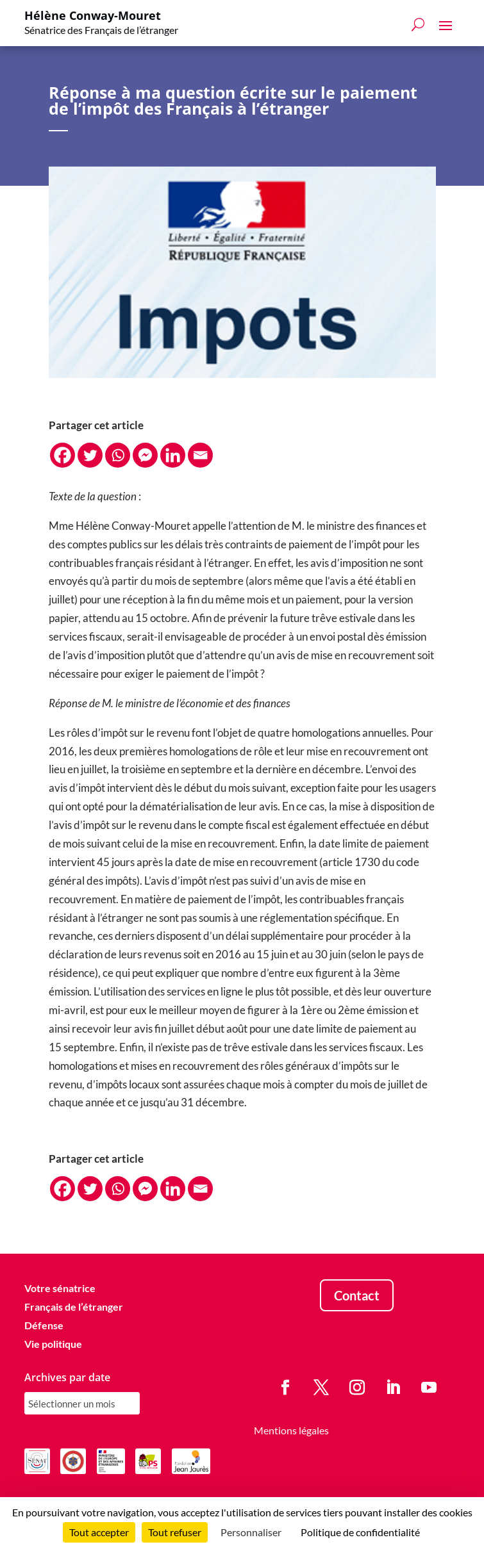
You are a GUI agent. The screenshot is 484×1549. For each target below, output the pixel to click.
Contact (357, 1295)
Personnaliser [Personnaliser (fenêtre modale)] (251, 1532)
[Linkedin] (172, 455)
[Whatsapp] (117, 455)
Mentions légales (291, 1431)
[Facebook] (62, 455)
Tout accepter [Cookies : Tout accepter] (99, 1532)
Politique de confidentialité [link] (360, 1532)
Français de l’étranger (73, 1306)
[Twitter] (90, 455)
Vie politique (53, 1344)
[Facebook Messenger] (145, 455)
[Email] (200, 455)
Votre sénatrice (60, 1288)
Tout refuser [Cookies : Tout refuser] (174, 1532)
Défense (43, 1325)
